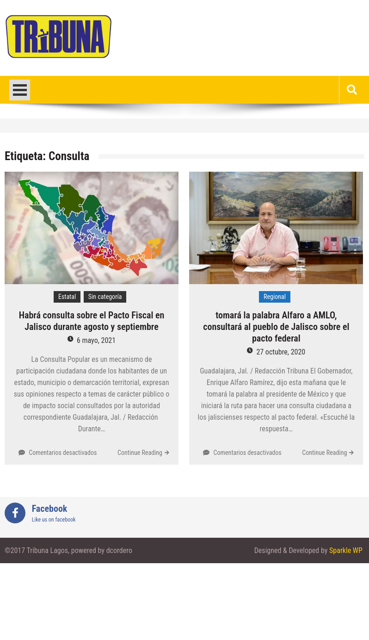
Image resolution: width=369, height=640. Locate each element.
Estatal (67, 296)
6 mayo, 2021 (96, 340)
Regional (275, 296)
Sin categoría (105, 296)
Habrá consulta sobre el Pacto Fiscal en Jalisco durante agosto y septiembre (92, 321)
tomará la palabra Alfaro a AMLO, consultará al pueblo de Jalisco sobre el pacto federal (276, 327)
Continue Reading (139, 452)
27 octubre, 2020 (280, 352)
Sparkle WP (346, 550)
